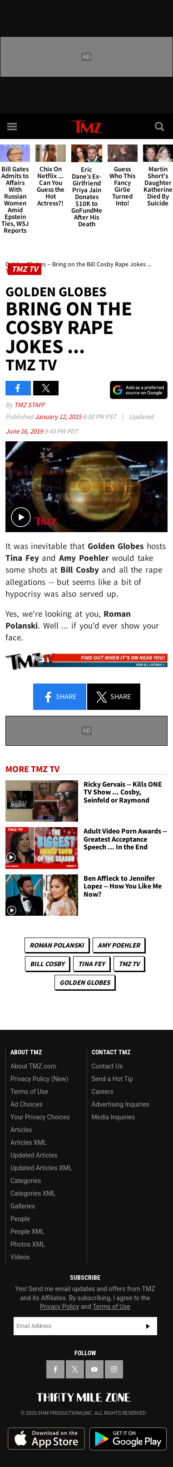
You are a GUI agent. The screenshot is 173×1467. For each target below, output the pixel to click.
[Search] (160, 126)
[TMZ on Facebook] (55, 1369)
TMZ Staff (29, 404)
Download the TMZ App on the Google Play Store (128, 1439)
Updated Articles (33, 1155)
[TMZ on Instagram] (114, 1369)
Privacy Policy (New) (39, 1079)
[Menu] (12, 126)
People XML (27, 1231)
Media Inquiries (113, 1117)
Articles (21, 1129)
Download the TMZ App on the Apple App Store (46, 1438)
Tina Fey (91, 963)
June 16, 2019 (24, 431)
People (20, 1218)
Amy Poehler (119, 945)
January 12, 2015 (59, 416)
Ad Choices (26, 1104)
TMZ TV (129, 963)
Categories (25, 1180)
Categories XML (32, 1193)
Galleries (22, 1206)
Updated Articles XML (41, 1168)
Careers (103, 1091)
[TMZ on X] (75, 1369)
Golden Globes (84, 982)
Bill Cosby (47, 963)
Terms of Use (29, 1091)
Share (59, 697)
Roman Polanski (57, 945)
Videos (20, 1257)
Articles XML (28, 1142)
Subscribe (148, 1326)
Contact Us (107, 1066)
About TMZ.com (33, 1066)
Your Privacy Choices (40, 1117)
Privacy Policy (59, 1306)
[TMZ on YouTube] (94, 1369)
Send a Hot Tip (112, 1079)
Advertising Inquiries (120, 1104)
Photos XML (27, 1244)
